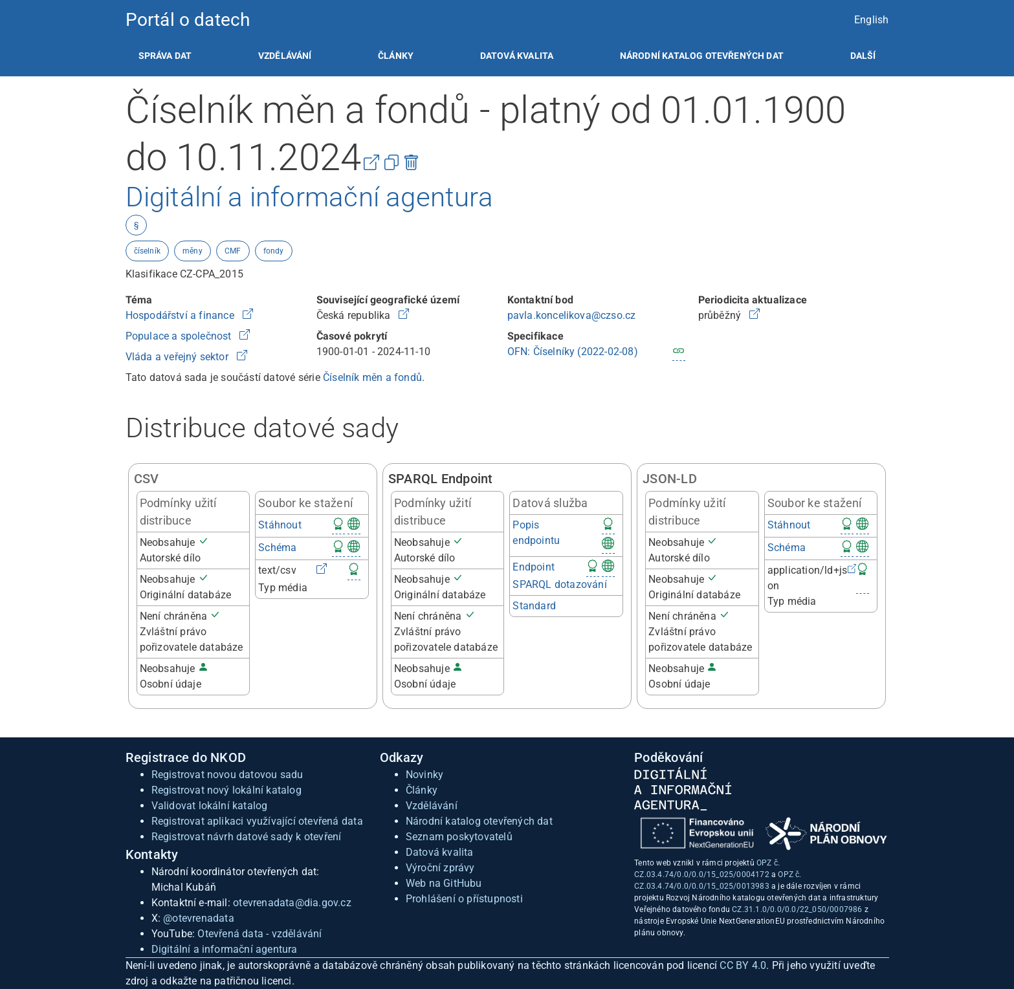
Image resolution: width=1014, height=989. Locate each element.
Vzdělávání (285, 55)
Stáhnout (280, 525)
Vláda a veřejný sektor (179, 357)
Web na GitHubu (444, 883)
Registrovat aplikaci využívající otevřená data (257, 821)
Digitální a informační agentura (224, 949)
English (871, 20)
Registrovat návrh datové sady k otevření (246, 837)
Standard (534, 606)
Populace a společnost (180, 336)
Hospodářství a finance (181, 315)
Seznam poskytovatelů (459, 837)
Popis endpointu (536, 533)
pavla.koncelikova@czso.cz (571, 315)
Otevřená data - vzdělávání (259, 934)
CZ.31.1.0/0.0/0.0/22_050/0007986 (797, 909)
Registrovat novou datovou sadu (227, 774)
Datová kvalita (516, 55)
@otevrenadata (198, 918)
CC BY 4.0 (743, 965)
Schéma (277, 547)
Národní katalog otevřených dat (479, 821)
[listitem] (165, 55)
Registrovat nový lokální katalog (226, 790)
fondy (273, 250)
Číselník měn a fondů (372, 377)
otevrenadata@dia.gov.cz (292, 903)
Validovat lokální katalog (209, 805)
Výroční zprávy (440, 868)
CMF (233, 250)
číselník (147, 250)
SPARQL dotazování (559, 584)
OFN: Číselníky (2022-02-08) (572, 351)
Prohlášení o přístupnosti (464, 899)
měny (192, 250)
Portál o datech (188, 19)
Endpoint (534, 567)
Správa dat (165, 55)
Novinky (424, 774)
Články (395, 55)
